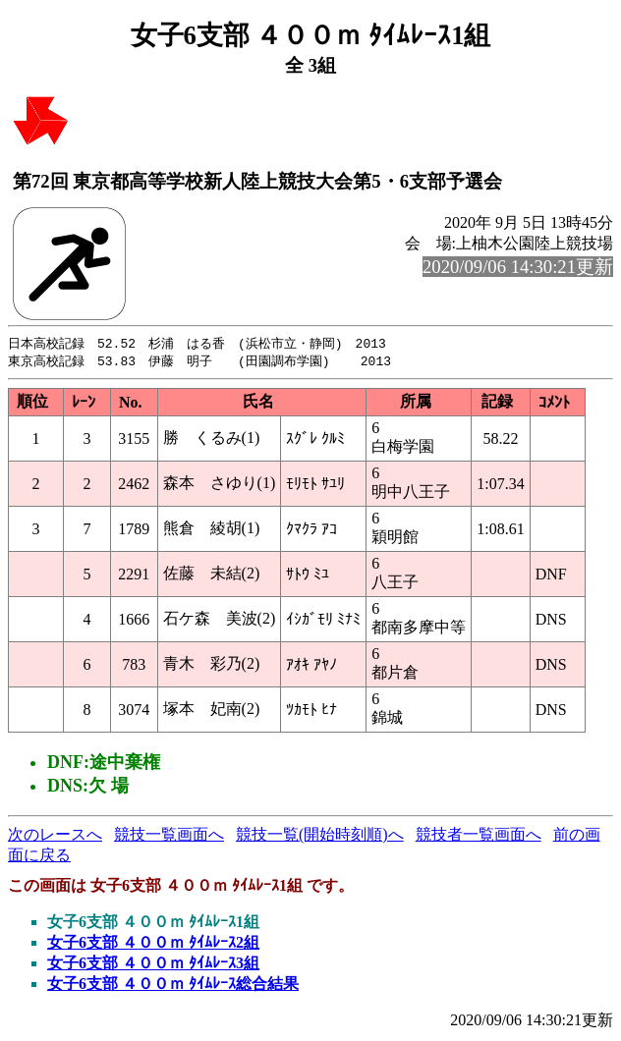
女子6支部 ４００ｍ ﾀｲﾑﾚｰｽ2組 (153, 944)
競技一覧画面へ (169, 836)
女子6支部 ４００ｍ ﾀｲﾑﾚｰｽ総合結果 (173, 985)
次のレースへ (55, 836)
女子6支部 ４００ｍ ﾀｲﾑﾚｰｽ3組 (153, 965)
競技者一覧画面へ (478, 836)
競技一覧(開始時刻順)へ (320, 836)
